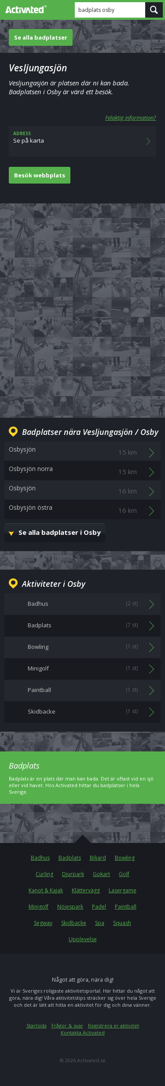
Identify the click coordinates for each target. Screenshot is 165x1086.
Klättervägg (86, 890)
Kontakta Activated (83, 1032)
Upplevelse (83, 939)
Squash (122, 923)
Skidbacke (73, 923)
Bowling (125, 857)
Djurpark (73, 874)
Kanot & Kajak (46, 890)
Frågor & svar (67, 1025)
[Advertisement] (82, 303)
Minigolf (38, 906)
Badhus (40, 857)
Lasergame (122, 890)
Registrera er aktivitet (113, 1025)
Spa (99, 923)
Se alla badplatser (40, 37)
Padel (99, 906)
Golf (124, 874)
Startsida (36, 1025)
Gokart (101, 874)
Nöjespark (70, 906)
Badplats (70, 857)
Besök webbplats (39, 175)
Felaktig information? (130, 117)
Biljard (98, 857)
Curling (44, 874)
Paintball (125, 906)
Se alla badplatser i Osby (59, 532)
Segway (43, 923)
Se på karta (82, 141)
